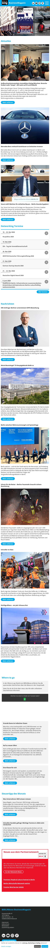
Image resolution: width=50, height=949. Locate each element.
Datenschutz (5, 924)
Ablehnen (37, 946)
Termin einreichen (9, 941)
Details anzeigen (6, 946)
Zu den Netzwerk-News (13, 872)
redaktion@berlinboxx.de (9, 918)
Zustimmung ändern (8, 927)
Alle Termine (42, 292)
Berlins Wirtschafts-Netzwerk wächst (17, 883)
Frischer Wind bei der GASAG (14, 887)
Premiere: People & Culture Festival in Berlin (19, 880)
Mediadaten (5, 926)
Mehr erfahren (8, 102)
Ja (24, 699)
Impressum (5, 922)
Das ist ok (45, 946)
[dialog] (25, 945)
